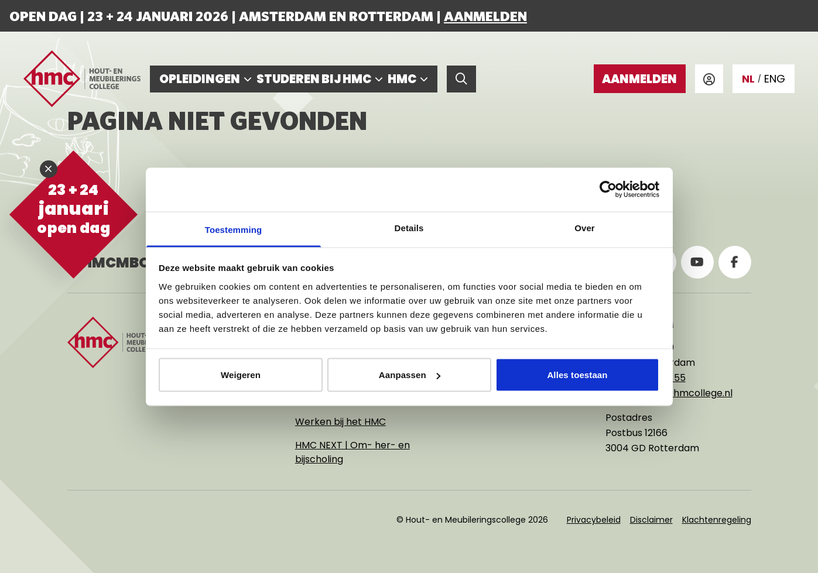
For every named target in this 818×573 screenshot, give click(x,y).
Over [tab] (584, 227)
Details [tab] (409, 227)
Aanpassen (409, 375)
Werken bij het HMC (340, 421)
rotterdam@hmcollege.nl (674, 393)
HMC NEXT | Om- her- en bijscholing (352, 452)
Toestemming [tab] (233, 229)
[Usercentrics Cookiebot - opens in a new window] (608, 189)
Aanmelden (485, 15)
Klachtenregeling (716, 520)
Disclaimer (651, 520)
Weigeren (241, 375)
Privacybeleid (594, 520)
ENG (774, 78)
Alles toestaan (577, 375)
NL (748, 78)
